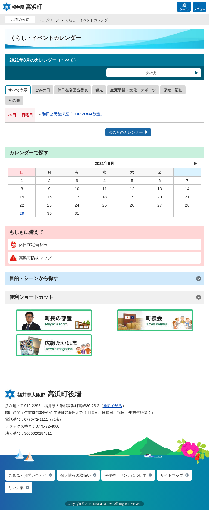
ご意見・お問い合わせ (27, 475)
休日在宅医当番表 (72, 90)
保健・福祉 (172, 90)
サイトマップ (171, 475)
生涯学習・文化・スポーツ (133, 90)
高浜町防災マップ (30, 257)
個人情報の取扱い (75, 475)
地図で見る (112, 406)
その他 (14, 100)
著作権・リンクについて (125, 475)
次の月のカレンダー (126, 132)
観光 (99, 90)
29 (22, 213)
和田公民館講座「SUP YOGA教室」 (73, 114)
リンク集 (16, 487)
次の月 (151, 73)
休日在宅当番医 (28, 244)
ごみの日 (42, 90)
